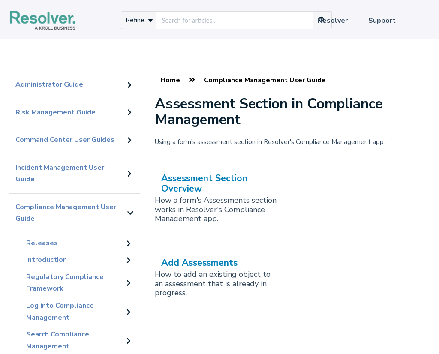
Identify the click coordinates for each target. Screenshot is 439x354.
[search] (234, 20)
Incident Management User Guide (59, 173)
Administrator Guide (49, 84)
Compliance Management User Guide (65, 213)
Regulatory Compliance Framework (65, 283)
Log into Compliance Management (60, 311)
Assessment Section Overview (204, 183)
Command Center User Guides (64, 139)
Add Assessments (199, 262)
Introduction (46, 259)
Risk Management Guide (55, 112)
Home (170, 80)
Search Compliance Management (57, 340)
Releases (42, 243)
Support (382, 20)
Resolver (333, 20)
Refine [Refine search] (139, 20)
